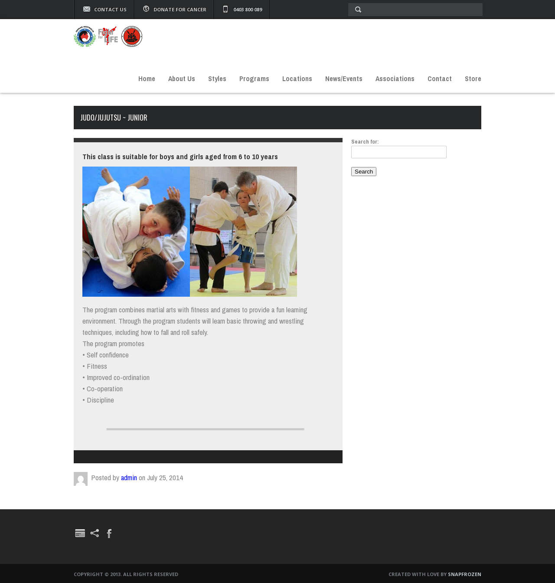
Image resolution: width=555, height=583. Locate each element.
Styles (217, 78)
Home (146, 78)
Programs (254, 78)
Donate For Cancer (179, 9)
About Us (181, 78)
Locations (297, 78)
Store (473, 78)
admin (129, 477)
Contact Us (110, 9)
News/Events (343, 78)
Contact (440, 78)
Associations (395, 78)
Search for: (365, 141)
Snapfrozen (464, 574)
